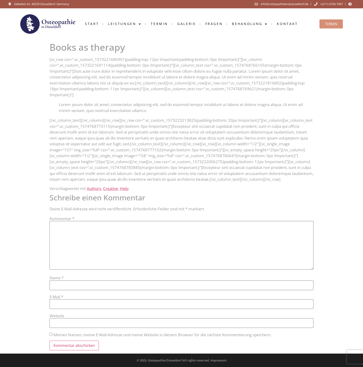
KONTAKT (287, 24)
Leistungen (124, 24)
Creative (110, 188)
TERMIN (159, 24)
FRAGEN (214, 24)
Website (57, 316)
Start (92, 24)
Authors (94, 188)
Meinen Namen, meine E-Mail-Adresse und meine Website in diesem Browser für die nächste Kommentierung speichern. (162, 335)
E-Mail (56, 297)
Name (57, 278)
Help (124, 188)
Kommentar (62, 219)
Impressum (218, 360)
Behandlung (250, 24)
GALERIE (186, 24)
